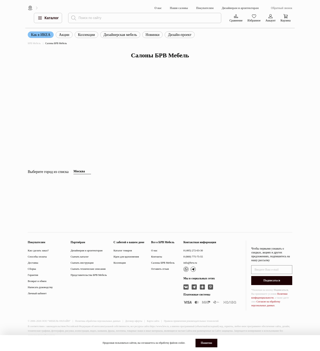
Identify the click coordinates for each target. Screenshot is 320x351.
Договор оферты (133, 321)
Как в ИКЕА (40, 35)
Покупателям (205, 8)
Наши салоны (179, 8)
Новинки (152, 35)
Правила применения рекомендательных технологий (191, 321)
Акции (64, 35)
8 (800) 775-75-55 (193, 256)
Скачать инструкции (82, 262)
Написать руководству (40, 287)
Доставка (33, 262)
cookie (181, 342)
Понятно (206, 342)
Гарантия (33, 274)
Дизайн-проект (179, 35)
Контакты (156, 256)
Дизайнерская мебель (120, 35)
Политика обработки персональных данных (98, 321)
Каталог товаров (122, 250)
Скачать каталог (80, 256)
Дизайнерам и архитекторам (240, 8)
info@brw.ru (190, 262)
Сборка (32, 268)
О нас (158, 8)
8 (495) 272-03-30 (193, 250)
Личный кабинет (37, 293)
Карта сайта (153, 321)
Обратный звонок (281, 8)
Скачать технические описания (88, 268)
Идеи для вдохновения (126, 256)
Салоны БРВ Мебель (162, 262)
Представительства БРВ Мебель (89, 274)
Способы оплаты (37, 256)
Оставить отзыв (160, 268)
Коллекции (86, 35)
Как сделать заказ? (38, 250)
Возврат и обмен (37, 281)
